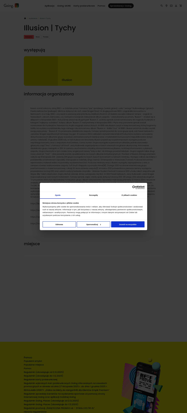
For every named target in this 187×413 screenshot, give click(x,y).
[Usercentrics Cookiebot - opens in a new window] (134, 187)
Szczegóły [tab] (93, 195)
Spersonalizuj (93, 224)
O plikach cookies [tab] (129, 195)
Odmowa (59, 224)
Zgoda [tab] (57, 195)
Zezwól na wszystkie (128, 224)
